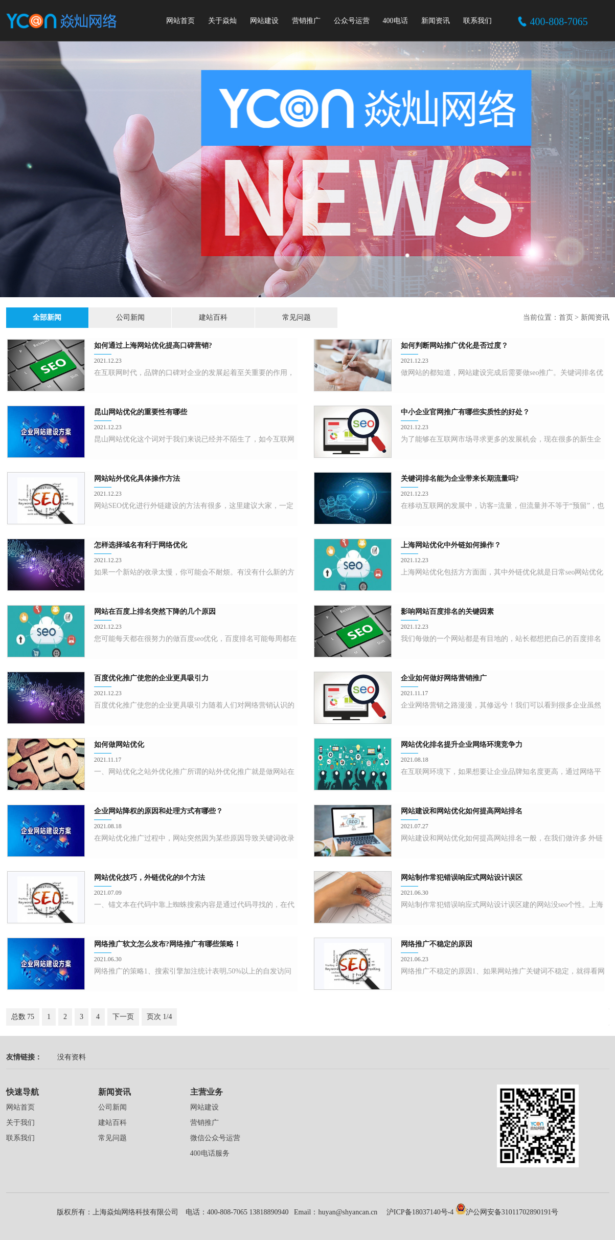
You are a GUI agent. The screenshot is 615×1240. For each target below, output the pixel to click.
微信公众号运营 (215, 1138)
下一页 (123, 1017)
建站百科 (160, 317)
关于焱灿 (222, 21)
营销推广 (306, 21)
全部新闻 (36, 317)
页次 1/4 (159, 1017)
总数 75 (23, 1017)
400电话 (395, 21)
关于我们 (20, 1122)
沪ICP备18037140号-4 (418, 1212)
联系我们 (477, 21)
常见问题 (222, 317)
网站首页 (180, 21)
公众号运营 (352, 21)
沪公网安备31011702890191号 (506, 1212)
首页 (566, 317)
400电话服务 (210, 1153)
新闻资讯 (435, 21)
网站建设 (264, 21)
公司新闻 (98, 317)
